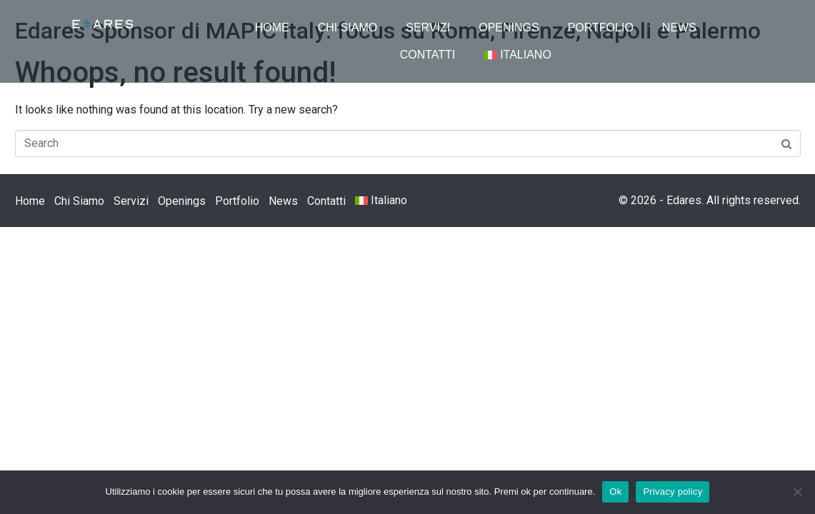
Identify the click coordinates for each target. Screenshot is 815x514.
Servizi (428, 27)
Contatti (428, 55)
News (679, 27)
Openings (509, 27)
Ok (615, 491)
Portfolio (601, 27)
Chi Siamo (348, 27)
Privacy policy (672, 491)
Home (272, 27)
